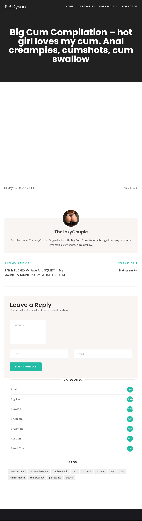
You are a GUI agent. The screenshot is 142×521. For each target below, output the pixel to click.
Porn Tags (130, 6)
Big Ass (15, 399)
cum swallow (37, 478)
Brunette (17, 419)
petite (69, 478)
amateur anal (17, 471)
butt (112, 471)
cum (122, 471)
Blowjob (16, 409)
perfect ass (55, 478)
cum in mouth (17, 478)
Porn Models (108, 6)
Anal (14, 390)
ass (75, 471)
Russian (16, 439)
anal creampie (60, 471)
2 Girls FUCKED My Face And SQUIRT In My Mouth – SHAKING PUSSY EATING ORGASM (35, 269)
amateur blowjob (39, 471)
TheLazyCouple (71, 232)
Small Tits (17, 449)
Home (69, 6)
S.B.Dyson (14, 7)
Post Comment (26, 366)
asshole (100, 471)
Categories (86, 6)
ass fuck (86, 471)
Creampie (17, 429)
